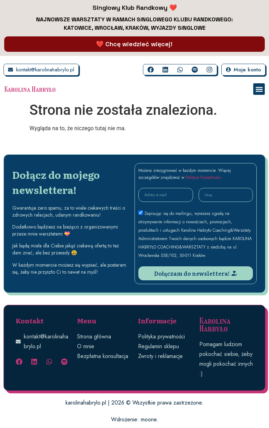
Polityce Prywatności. (204, 177)
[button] (259, 89)
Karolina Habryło (30, 89)
